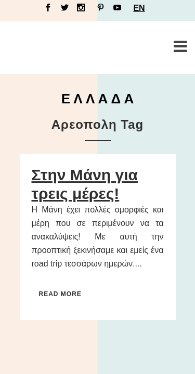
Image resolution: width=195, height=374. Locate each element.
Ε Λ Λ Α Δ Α (97, 98)
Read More (60, 294)
